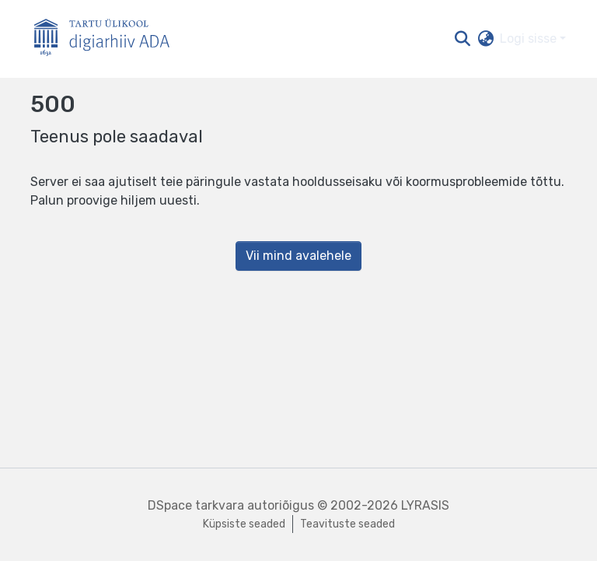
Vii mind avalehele (298, 255)
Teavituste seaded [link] (347, 524)
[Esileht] (108, 39)
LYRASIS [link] (425, 505)
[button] (462, 39)
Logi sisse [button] (530, 38)
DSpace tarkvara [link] (196, 505)
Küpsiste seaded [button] (244, 524)
